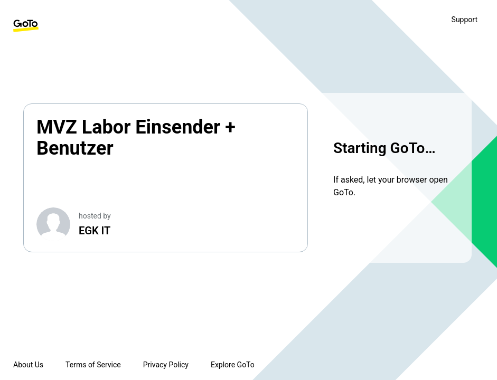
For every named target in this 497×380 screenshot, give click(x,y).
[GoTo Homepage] (26, 26)
